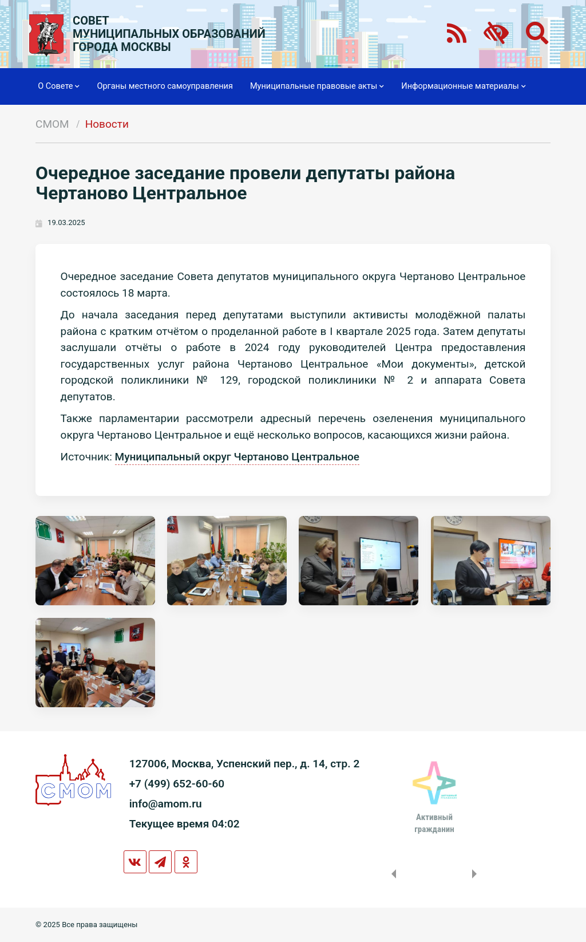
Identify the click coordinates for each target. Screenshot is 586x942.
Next (476, 873)
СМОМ (52, 124)
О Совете (59, 86)
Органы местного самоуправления (164, 86)
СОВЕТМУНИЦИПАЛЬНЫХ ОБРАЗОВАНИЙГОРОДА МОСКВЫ (169, 34)
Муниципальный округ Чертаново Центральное (237, 456)
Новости (107, 124)
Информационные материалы (463, 86)
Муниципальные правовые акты (317, 86)
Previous (391, 873)
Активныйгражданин (434, 823)
